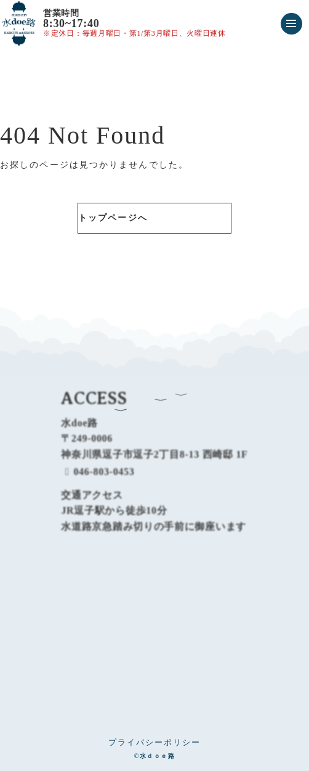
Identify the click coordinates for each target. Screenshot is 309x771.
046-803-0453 (97, 480)
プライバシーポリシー (154, 742)
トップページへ (113, 217)
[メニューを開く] (291, 24)
